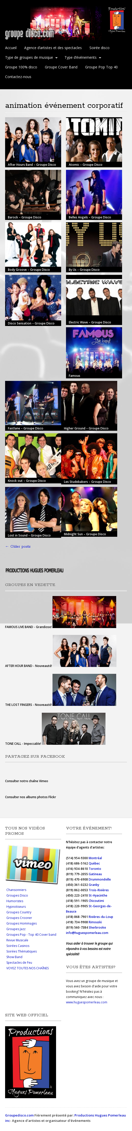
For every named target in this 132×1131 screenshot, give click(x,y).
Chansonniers (16, 890)
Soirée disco (99, 47)
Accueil (11, 47)
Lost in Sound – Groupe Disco (29, 535)
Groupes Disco (17, 895)
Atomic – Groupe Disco (85, 164)
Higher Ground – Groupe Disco (86, 428)
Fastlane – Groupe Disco (25, 428)
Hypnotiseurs (16, 906)
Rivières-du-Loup (101, 917)
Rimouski (96, 922)
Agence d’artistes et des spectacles (53, 47)
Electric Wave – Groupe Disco (90, 322)
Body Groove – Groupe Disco (29, 269)
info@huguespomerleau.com (87, 933)
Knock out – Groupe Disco (27, 481)
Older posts (18, 546)
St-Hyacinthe (98, 895)
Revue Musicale (17, 940)
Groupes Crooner (19, 918)
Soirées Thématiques (21, 951)
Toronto (95, 869)
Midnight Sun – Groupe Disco (85, 534)
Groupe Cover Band (61, 67)
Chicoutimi (96, 901)
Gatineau (95, 874)
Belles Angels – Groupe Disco (90, 217)
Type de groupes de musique (30, 58)
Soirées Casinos (17, 946)
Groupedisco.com (19, 1115)
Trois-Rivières (99, 890)
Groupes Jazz (15, 929)
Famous (74, 376)
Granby (94, 885)
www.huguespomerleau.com (86, 1002)
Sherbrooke (97, 927)
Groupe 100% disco (21, 67)
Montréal (95, 858)
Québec (95, 863)
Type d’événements (81, 58)
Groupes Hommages (21, 923)
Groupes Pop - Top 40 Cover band (31, 934)
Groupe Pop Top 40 (101, 67)
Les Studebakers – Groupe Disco (87, 482)
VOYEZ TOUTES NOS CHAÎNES (27, 968)
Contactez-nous (18, 76)
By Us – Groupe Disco (84, 269)
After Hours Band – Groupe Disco (32, 164)
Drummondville (100, 879)
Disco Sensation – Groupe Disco (31, 323)
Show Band (14, 957)
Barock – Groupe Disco (24, 217)
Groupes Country (18, 912)
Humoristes (14, 901)
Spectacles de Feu (19, 962)
